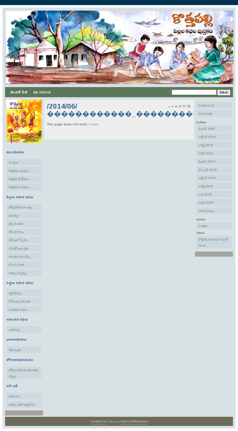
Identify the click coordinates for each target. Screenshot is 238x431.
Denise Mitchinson (134, 421)
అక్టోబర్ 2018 (207, 178)
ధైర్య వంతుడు (16, 223)
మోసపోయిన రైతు (19, 248)
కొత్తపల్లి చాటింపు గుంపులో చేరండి (213, 242)
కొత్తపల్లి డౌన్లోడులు (19, 179)
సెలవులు (13, 162)
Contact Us (98, 421)
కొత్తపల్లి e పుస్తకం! (19, 171)
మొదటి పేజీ (18, 92)
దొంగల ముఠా (17, 264)
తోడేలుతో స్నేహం (18, 240)
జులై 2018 (205, 194)
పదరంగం (14, 396)
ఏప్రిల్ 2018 (206, 202)
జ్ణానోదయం (15, 293)
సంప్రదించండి (206, 105)
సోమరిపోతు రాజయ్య (20, 207)
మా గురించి (42, 92)
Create (93, 124)
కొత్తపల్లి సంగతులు (19, 187)
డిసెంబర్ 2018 (207, 170)
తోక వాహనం (16, 232)
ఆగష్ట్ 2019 (205, 145)
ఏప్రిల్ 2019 (206, 153)
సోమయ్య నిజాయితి (19, 301)
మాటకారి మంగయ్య (20, 256)
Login (203, 226)
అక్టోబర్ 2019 (207, 137)
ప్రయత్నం (14, 215)
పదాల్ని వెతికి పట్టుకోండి (22, 404)
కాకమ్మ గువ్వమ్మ (17, 273)
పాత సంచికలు (207, 211)
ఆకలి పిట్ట (14, 329)
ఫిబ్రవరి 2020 (207, 128)
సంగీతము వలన (18, 309)
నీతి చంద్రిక (15, 350)
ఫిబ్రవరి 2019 (207, 161)
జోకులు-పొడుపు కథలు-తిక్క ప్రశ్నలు (24, 373)
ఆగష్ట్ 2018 (205, 186)
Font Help (205, 113)
